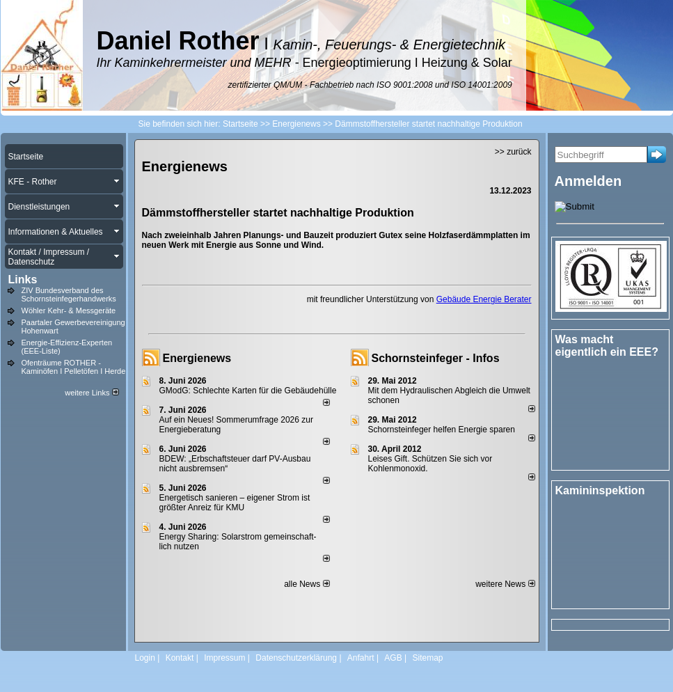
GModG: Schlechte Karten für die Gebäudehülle (248, 390)
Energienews (197, 358)
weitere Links (91, 392)
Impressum (224, 658)
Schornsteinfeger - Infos (436, 358)
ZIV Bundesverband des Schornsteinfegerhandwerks (69, 294)
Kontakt (180, 658)
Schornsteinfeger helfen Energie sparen (441, 429)
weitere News (505, 584)
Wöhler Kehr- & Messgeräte (69, 310)
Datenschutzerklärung (296, 658)
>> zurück (513, 152)
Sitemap (427, 658)
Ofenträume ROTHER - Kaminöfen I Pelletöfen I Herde (74, 367)
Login (145, 658)
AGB (393, 658)
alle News (306, 584)
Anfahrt (360, 658)
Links (23, 279)
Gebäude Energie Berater (484, 299)
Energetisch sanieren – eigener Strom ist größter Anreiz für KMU (234, 502)
